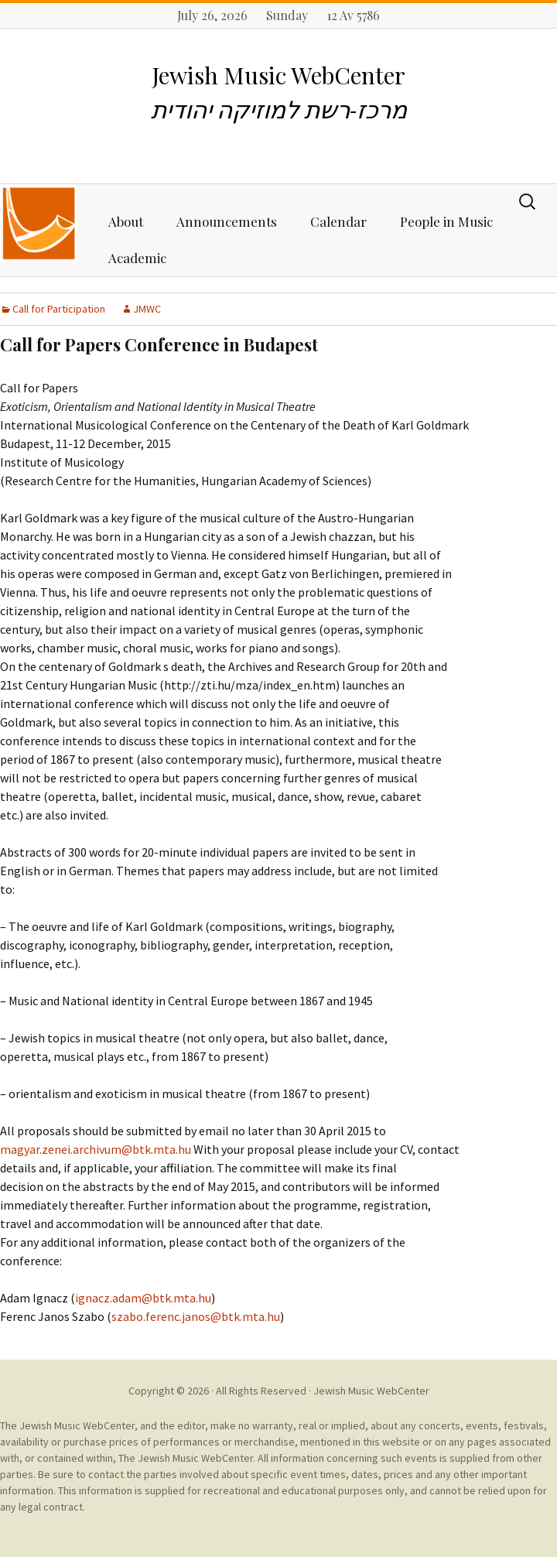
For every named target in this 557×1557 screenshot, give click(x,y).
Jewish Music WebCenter (371, 1391)
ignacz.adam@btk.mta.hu (143, 1297)
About (125, 221)
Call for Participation (58, 309)
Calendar (338, 221)
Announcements (226, 221)
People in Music (446, 221)
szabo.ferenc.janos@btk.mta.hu (195, 1316)
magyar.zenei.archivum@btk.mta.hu (95, 1149)
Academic (137, 257)
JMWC (147, 309)
